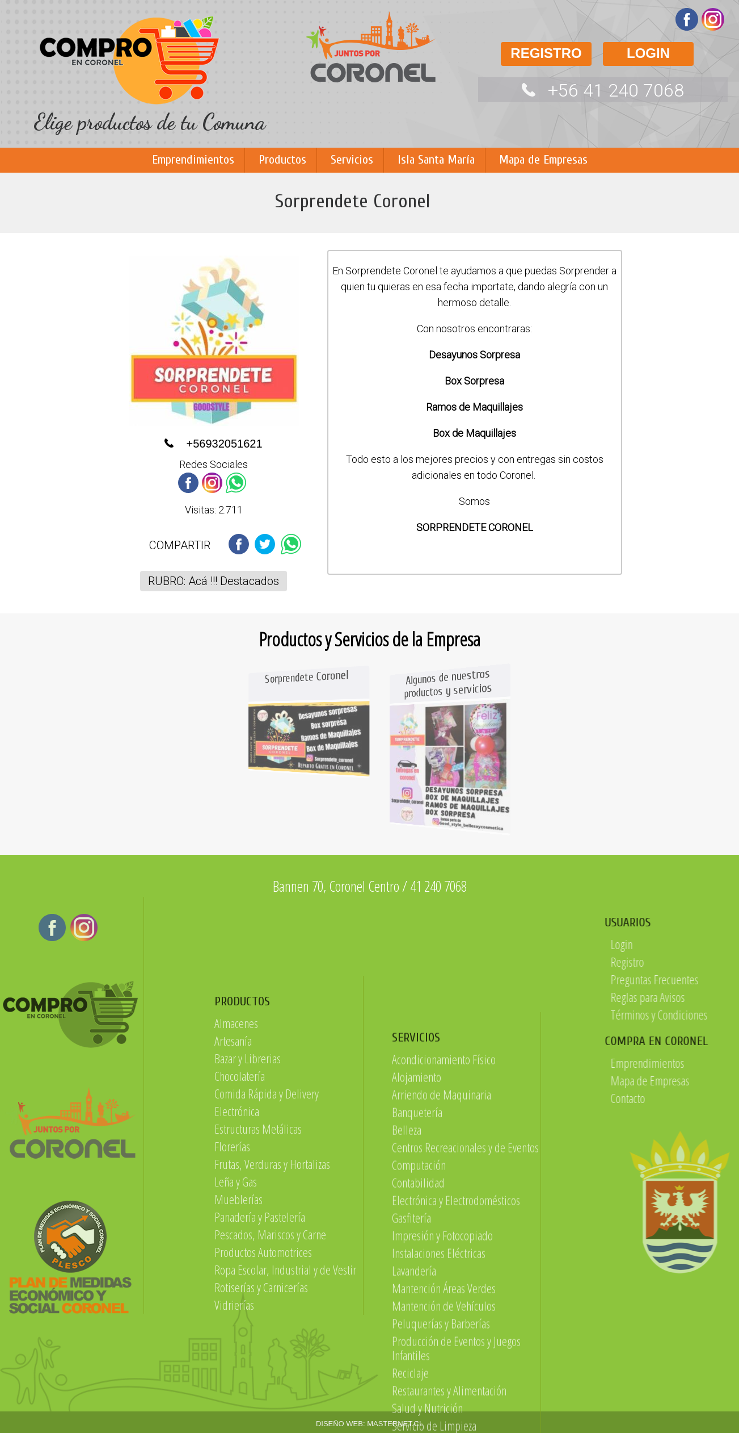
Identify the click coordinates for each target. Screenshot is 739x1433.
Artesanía (233, 1200)
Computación (419, 1398)
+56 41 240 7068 (616, 90)
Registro (711, 961)
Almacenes (236, 1183)
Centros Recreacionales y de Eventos (465, 1380)
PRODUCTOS (242, 1161)
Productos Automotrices (263, 1412)
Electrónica (236, 1271)
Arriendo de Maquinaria (441, 1327)
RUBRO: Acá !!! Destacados (213, 581)
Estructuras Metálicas (258, 1288)
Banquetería (417, 1345)
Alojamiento (416, 1310)
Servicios (352, 159)
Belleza (406, 1363)
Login (705, 943)
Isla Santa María (436, 159)
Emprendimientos (193, 159)
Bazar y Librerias (247, 1218)
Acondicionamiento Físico (444, 1292)
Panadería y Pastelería (259, 1376)
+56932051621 (224, 443)
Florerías (232, 1306)
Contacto (711, 1097)
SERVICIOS (416, 1271)
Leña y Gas (235, 1341)
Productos (282, 159)
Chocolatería (239, 1235)
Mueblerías (238, 1359)
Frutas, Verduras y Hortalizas (272, 1323)
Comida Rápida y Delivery (266, 1253)
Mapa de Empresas (543, 159)
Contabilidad (418, 1415)
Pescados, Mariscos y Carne (270, 1394)
